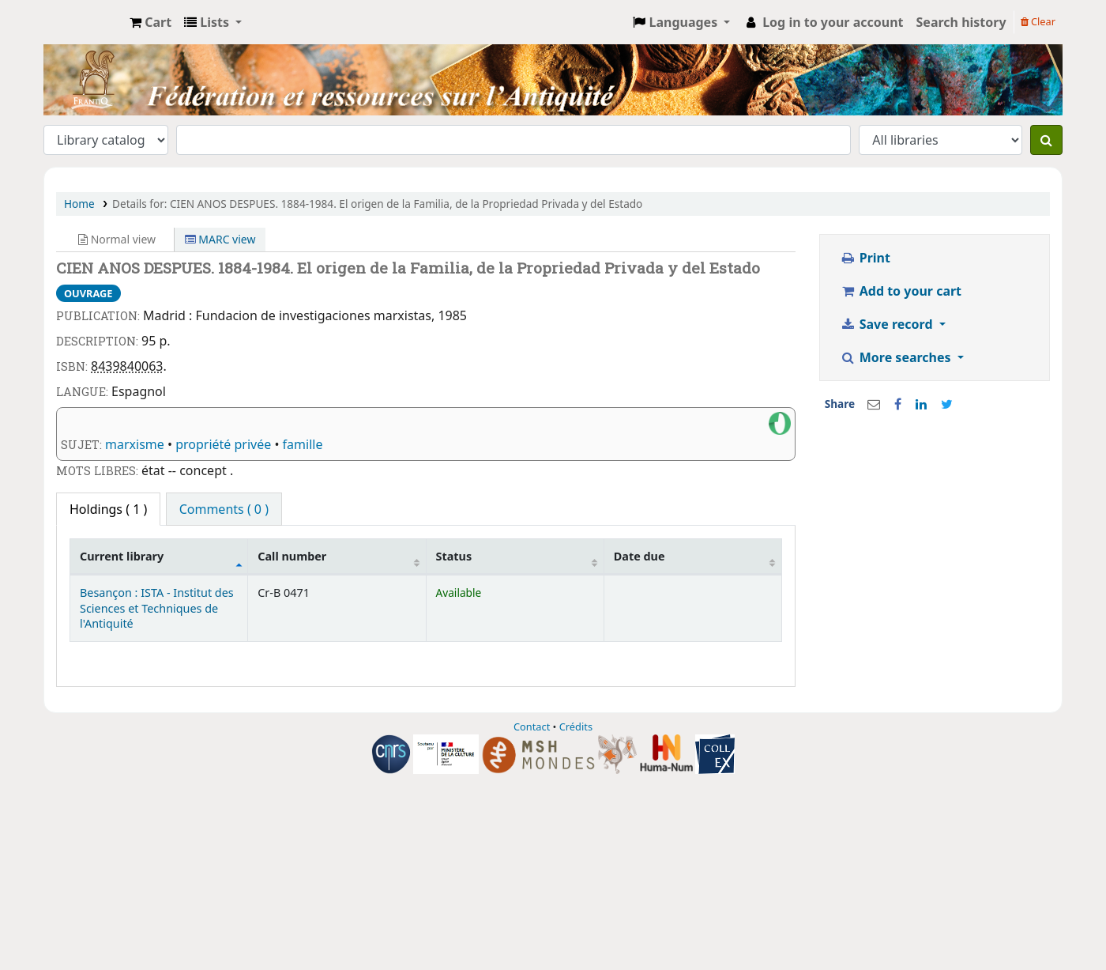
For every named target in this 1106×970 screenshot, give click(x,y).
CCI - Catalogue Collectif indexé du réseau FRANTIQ (83, 22)
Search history (961, 22)
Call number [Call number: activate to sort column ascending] (292, 556)
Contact (532, 726)
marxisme (134, 444)
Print (865, 257)
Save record (888, 324)
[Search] (1046, 140)
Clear (1038, 21)
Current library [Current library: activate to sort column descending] (122, 556)
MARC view (220, 239)
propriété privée (223, 444)
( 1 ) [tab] (108, 509)
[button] (150, 22)
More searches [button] (897, 357)
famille (303, 444)
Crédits (575, 726)
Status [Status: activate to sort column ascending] (454, 556)
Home (79, 203)
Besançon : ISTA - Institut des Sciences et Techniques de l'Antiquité (157, 608)
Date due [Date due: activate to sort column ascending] (639, 556)
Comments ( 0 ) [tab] (224, 509)
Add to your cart (900, 291)
